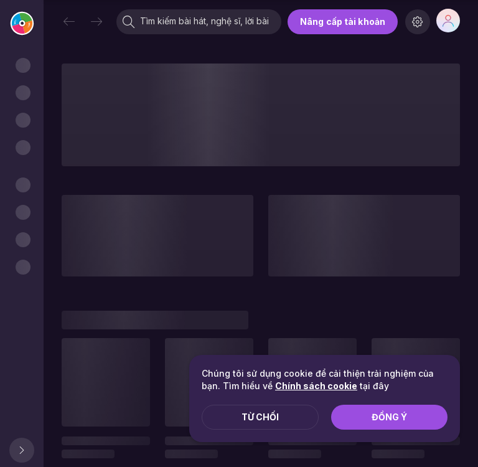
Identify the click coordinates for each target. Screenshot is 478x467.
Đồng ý (389, 417)
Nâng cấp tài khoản (342, 21)
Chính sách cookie (316, 385)
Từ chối (260, 417)
